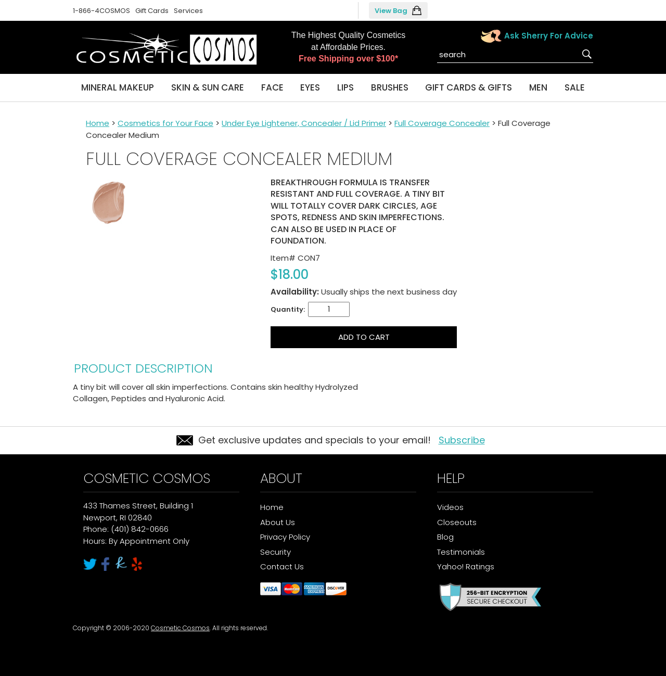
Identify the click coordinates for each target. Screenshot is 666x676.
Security (275, 551)
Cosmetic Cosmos (180, 627)
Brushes (389, 87)
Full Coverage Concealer (442, 123)
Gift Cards (152, 11)
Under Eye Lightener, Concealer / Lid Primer (304, 123)
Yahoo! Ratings (465, 566)
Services (188, 11)
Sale (575, 87)
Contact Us (282, 566)
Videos (450, 507)
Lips (345, 87)
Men (538, 87)
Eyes (310, 87)
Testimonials (461, 551)
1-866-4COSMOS (101, 11)
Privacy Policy (285, 536)
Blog (445, 536)
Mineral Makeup (117, 87)
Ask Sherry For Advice (548, 35)
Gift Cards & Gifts (468, 87)
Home (97, 123)
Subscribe (462, 440)
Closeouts (457, 522)
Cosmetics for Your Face (165, 123)
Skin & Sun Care (207, 87)
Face (272, 87)
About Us (277, 522)
